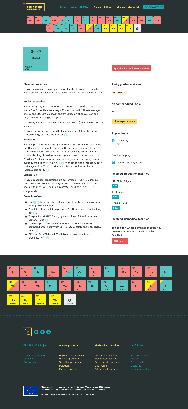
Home (63, 7)
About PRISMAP (80, 7)
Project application (69, 358)
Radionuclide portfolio (107, 362)
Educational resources (107, 369)
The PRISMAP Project (35, 345)
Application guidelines (71, 355)
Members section (140, 369)
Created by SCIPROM (73, 394)
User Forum (101, 365)
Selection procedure (70, 362)
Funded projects (68, 369)
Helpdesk (64, 365)
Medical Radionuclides (107, 345)
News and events (140, 355)
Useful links (137, 345)
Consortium (30, 362)
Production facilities (106, 355)
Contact (134, 358)
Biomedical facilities (106, 358)
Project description (34, 355)
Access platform (103, 7)
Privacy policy (138, 362)
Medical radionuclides (129, 7)
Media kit (135, 365)
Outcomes (29, 358)
